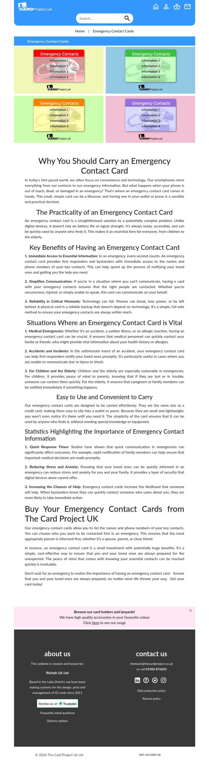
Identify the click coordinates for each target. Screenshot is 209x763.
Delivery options (57, 721)
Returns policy (152, 698)
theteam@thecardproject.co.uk (151, 664)
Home (80, 31)
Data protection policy (151, 691)
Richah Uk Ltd (57, 673)
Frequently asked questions (57, 713)
